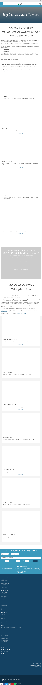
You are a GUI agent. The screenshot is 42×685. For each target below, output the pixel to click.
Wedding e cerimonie (4, 581)
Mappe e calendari (4, 605)
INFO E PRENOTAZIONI (37, 663)
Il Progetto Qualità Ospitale (5, 595)
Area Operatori (3, 593)
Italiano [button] (37, 1)
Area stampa (3, 599)
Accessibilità (3, 618)
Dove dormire (3, 579)
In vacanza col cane (4, 584)
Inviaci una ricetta (4, 641)
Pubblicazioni (3, 604)
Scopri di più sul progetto (8, 71)
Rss (1, 609)
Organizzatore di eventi (5, 597)
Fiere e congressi (4, 596)
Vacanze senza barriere (5, 583)
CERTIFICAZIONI (19, 683)
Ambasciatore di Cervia (5, 640)
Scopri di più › (21, 572)
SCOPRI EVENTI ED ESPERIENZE (21, 269)
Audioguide (3, 606)
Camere (2, 561)
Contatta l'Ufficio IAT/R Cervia (35, 665)
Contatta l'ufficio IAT (4, 635)
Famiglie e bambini (4, 580)
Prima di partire (3, 586)
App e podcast (3, 608)
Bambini (22, 560)
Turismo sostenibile (4, 592)
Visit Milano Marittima (5, 311)
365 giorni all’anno (4, 587)
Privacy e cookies (4, 617)
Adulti (14, 560)
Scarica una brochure (4, 633)
